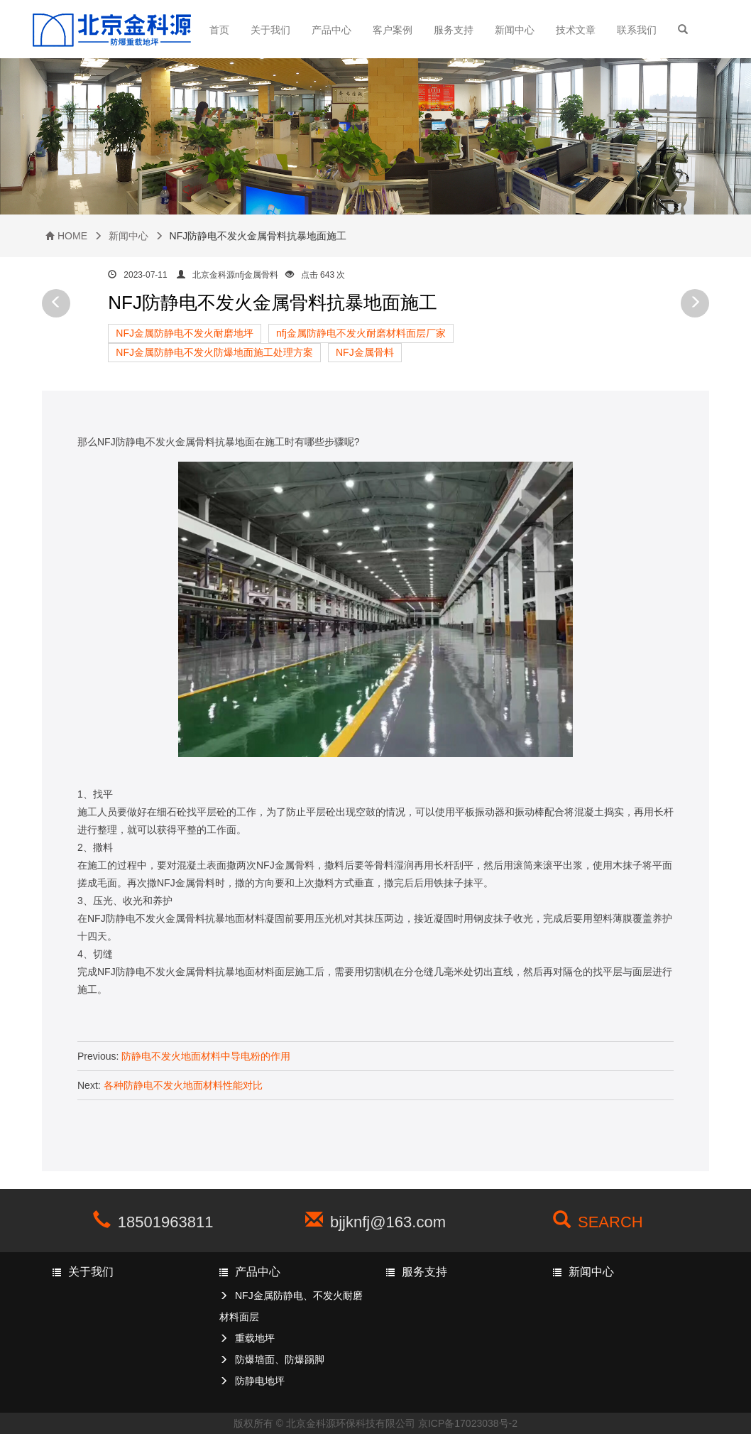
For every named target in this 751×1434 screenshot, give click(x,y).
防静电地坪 (260, 1380)
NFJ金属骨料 (365, 352)
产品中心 (331, 30)
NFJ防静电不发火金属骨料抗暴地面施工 (272, 302)
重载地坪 (255, 1338)
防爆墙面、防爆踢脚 (279, 1359)
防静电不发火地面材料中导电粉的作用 (205, 1056)
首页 (219, 30)
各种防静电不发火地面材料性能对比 (183, 1085)
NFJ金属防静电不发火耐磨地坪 (184, 333)
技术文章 (576, 30)
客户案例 (392, 30)
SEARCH (610, 1222)
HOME (72, 235)
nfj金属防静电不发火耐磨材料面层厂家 (361, 333)
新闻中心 (515, 30)
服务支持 (453, 30)
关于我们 (270, 30)
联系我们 (637, 30)
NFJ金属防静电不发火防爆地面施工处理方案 (214, 352)
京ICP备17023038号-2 (467, 1423)
